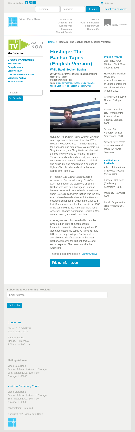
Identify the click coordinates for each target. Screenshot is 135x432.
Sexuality (82, 86)
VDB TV (95, 19)
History (76, 83)
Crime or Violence (64, 83)
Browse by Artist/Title (21, 59)
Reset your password (116, 9)
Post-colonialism (69, 86)
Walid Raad (57, 69)
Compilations (15, 67)
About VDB (66, 19)
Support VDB (92, 25)
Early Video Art (15, 71)
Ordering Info (65, 22)
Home (51, 42)
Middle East (55, 86)
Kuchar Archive (15, 81)
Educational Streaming (65, 27)
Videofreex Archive (17, 78)
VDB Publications (89, 22)
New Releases (15, 63)
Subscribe (14, 305)
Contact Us (93, 29)
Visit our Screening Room (23, 386)
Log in (92, 9)
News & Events (64, 32)
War (89, 86)
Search (15, 98)
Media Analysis (87, 83)
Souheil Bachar (76, 69)
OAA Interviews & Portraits (21, 74)
